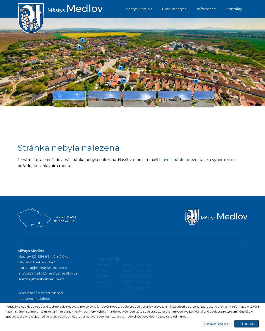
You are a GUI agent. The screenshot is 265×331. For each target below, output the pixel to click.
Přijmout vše (246, 323)
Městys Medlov (138, 9)
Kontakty (234, 9)
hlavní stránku (172, 169)
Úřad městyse (174, 9)
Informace (206, 9)
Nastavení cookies (216, 324)
